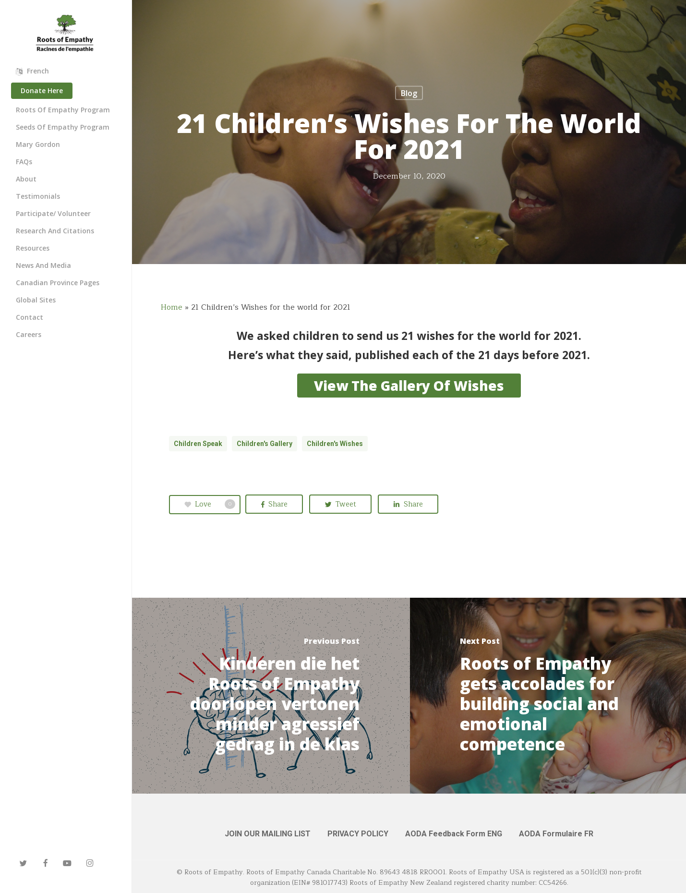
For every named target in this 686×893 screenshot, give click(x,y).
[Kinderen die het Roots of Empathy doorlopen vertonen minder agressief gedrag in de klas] (271, 696)
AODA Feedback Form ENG (453, 833)
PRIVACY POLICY (357, 833)
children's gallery (264, 443)
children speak (198, 443)
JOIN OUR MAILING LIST (268, 833)
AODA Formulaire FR (556, 833)
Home (171, 307)
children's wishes (335, 443)
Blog (409, 93)
